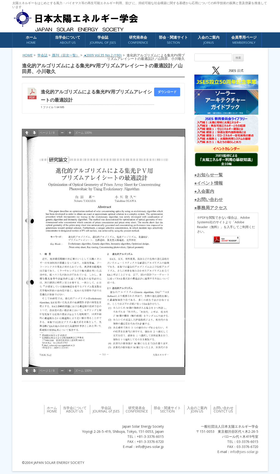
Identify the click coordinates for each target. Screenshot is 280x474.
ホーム (31, 40)
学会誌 (103, 40)
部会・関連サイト (173, 40)
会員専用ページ (244, 40)
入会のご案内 (208, 40)
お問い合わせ (223, 409)
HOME (27, 55)
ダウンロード (167, 92)
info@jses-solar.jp (244, 451)
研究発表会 (138, 40)
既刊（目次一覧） (65, 55)
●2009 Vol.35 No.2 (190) (102, 55)
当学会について (67, 40)
